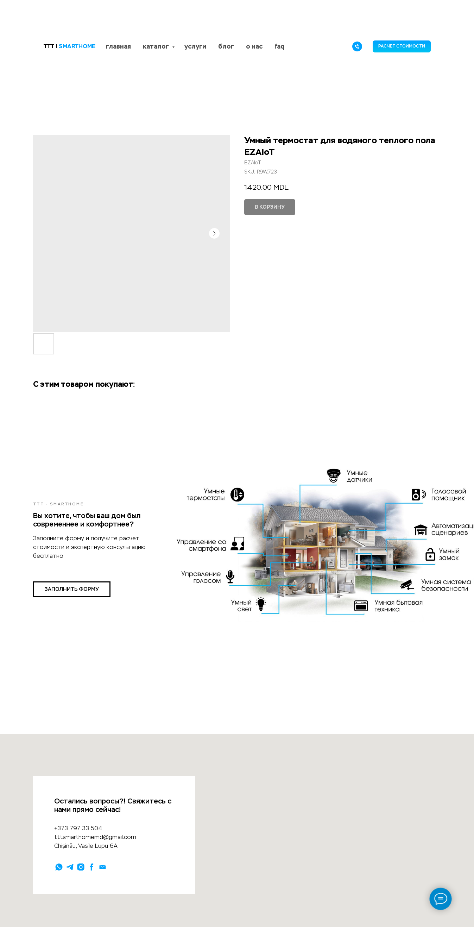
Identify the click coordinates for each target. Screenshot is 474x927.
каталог (156, 46)
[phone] (357, 46)
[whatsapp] (59, 867)
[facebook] (91, 867)
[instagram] (80, 867)
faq (279, 46)
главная (118, 46)
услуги (195, 46)
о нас (254, 46)
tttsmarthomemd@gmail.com (95, 837)
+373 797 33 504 (78, 828)
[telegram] (69, 867)
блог (226, 46)
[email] (102, 867)
